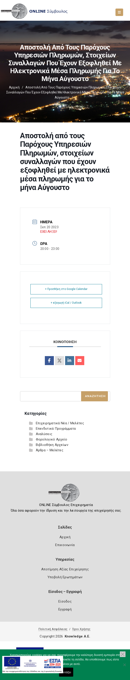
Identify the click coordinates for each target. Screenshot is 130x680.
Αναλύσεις (44, 434)
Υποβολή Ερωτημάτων (65, 577)
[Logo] (65, 494)
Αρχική (14, 87)
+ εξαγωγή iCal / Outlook (66, 302)
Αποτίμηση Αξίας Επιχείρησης (65, 569)
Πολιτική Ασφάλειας (53, 629)
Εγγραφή (65, 609)
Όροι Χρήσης (81, 629)
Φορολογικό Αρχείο (51, 439)
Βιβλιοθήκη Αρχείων (52, 445)
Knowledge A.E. (77, 636)
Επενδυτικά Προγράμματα (56, 429)
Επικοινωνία (65, 545)
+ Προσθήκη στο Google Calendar (66, 289)
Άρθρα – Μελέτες (50, 450)
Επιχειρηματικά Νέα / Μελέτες (60, 423)
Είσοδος (65, 601)
